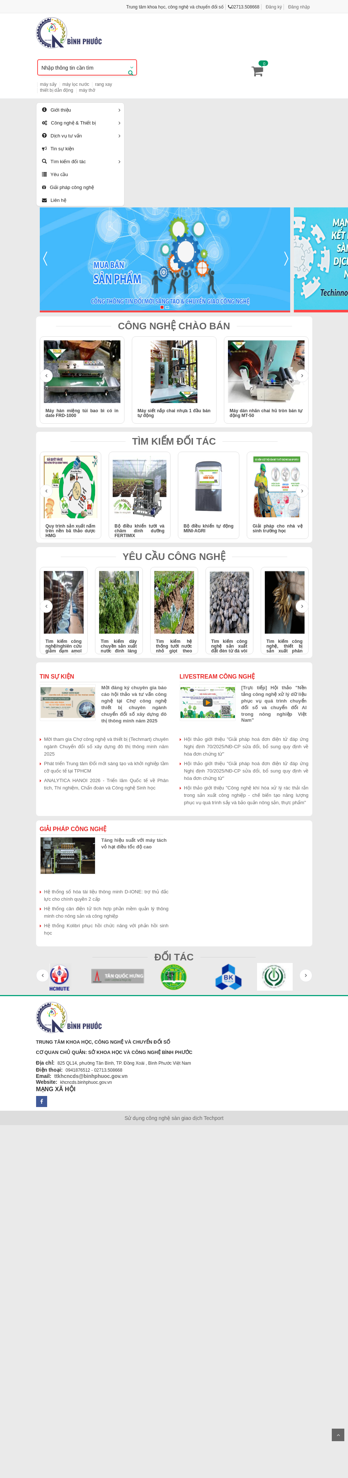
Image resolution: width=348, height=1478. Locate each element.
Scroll (338, 1435)
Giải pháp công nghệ (73, 829)
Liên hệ (54, 200)
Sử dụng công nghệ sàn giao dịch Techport (174, 1118)
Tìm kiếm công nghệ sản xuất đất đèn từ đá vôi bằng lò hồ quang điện (229, 651)
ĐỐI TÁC (174, 957)
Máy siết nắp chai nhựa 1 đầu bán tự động (174, 413)
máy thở (87, 90)
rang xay (103, 84)
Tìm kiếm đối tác (64, 161)
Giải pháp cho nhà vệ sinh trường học (278, 528)
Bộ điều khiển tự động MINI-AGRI (209, 528)
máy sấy (48, 84)
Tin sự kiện (58, 148)
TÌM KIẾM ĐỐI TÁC (174, 441)
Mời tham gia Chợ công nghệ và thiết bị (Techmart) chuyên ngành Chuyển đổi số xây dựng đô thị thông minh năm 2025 (106, 746)
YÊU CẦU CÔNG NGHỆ (174, 556)
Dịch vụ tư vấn (62, 136)
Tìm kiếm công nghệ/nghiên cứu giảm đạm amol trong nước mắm (64, 649)
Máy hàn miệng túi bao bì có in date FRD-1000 (82, 413)
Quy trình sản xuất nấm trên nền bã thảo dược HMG (71, 530)
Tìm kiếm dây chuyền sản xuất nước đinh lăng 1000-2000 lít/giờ (119, 649)
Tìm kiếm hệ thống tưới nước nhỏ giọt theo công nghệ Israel (174, 649)
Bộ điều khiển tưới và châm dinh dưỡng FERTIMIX (140, 530)
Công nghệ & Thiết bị (69, 123)
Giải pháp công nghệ (68, 187)
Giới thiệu (56, 110)
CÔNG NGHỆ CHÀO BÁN (174, 326)
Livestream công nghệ (217, 676)
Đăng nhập (299, 7)
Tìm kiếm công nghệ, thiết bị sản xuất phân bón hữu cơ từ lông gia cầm (285, 651)
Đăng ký (274, 7)
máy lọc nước (76, 84)
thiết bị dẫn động (56, 90)
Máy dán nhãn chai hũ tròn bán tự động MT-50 (266, 413)
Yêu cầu (55, 174)
